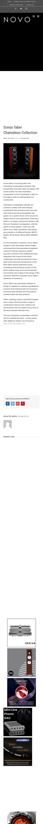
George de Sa (23, 416)
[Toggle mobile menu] (38, 16)
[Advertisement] (21, 46)
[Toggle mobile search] (34, 16)
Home (17, 138)
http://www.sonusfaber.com (14, 323)
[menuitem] (9, 1)
